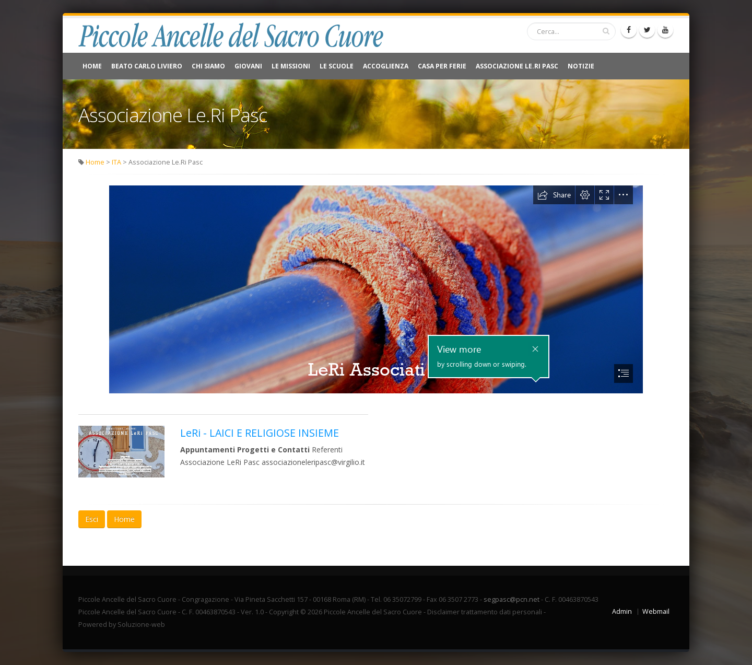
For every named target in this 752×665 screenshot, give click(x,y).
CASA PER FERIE (442, 66)
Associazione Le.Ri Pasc (517, 66)
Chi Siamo (208, 66)
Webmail (655, 611)
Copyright (284, 612)
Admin (622, 611)
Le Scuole (337, 66)
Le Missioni (291, 66)
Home (92, 66)
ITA (116, 162)
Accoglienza (385, 66)
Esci (91, 519)
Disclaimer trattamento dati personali (484, 612)
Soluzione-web (141, 624)
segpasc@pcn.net (511, 599)
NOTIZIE (581, 66)
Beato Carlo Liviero (146, 66)
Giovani (248, 66)
